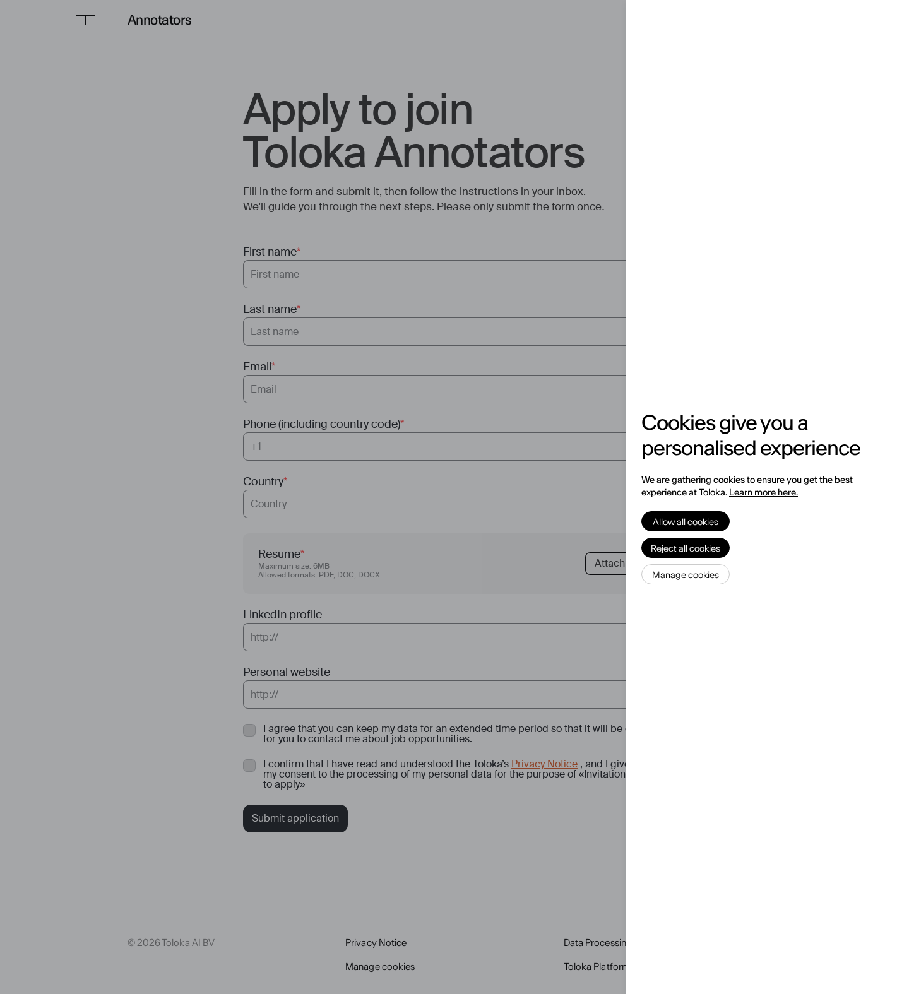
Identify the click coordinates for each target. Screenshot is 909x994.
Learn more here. (763, 492)
